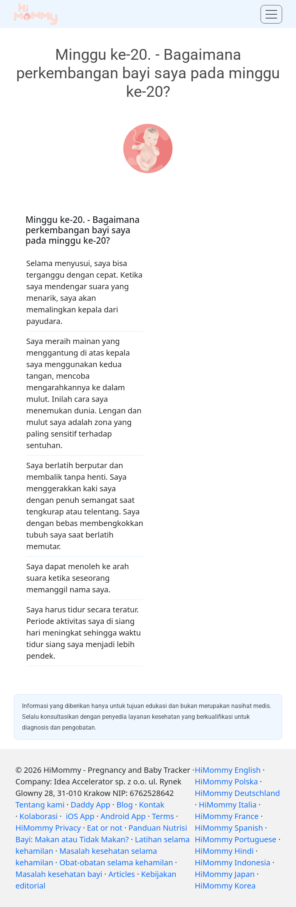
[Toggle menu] (271, 14)
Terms (163, 816)
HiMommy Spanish (229, 828)
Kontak (151, 804)
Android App (123, 816)
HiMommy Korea (225, 885)
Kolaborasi (39, 816)
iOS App (80, 816)
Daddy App (90, 804)
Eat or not (105, 828)
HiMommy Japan (225, 874)
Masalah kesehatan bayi (58, 874)
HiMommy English (228, 770)
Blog (124, 804)
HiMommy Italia (228, 804)
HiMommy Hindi (224, 851)
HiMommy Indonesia (232, 862)
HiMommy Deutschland (237, 793)
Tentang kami (39, 804)
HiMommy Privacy (48, 828)
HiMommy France (227, 816)
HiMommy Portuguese (235, 839)
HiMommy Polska (226, 781)
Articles (121, 874)
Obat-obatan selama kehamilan (116, 862)
